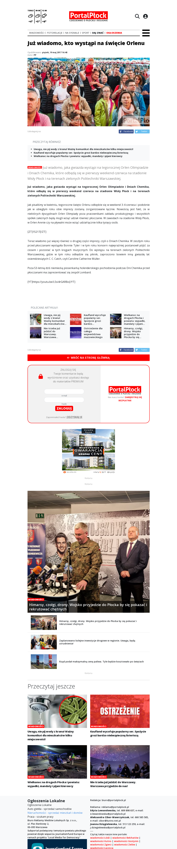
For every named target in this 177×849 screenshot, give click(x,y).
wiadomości (113, 823)
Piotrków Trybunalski (131, 837)
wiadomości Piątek (100, 840)
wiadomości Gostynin (126, 799)
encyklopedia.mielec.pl (103, 833)
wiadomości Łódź (100, 796)
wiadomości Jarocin (124, 813)
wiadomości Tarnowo (102, 843)
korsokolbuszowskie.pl (103, 826)
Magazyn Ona (98, 823)
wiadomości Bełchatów (125, 796)
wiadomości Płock (100, 813)
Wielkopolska (128, 823)
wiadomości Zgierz (101, 802)
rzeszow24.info (129, 830)
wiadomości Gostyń (101, 816)
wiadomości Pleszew (126, 820)
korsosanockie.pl (127, 826)
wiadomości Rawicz (101, 820)
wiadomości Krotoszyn (128, 816)
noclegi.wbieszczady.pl (103, 837)
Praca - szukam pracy (40, 775)
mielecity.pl (111, 830)
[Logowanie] (145, 16)
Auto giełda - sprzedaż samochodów (49, 767)
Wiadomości (34, 167)
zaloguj (64, 408)
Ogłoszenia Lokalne (40, 763)
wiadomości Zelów (124, 802)
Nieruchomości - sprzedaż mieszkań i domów (55, 771)
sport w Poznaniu (124, 840)
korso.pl (143, 823)
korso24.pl (96, 830)
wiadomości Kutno (100, 799)
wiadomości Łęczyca (101, 806)
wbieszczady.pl (127, 833)
